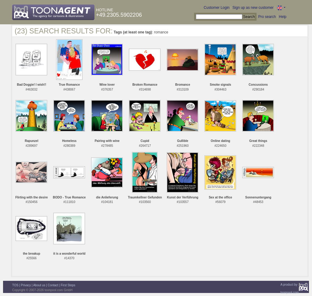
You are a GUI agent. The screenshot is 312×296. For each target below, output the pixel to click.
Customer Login (217, 7)
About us (39, 285)
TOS (15, 285)
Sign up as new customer (253, 7)
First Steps (68, 285)
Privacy (26, 285)
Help (282, 17)
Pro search (267, 17)
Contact (53, 285)
